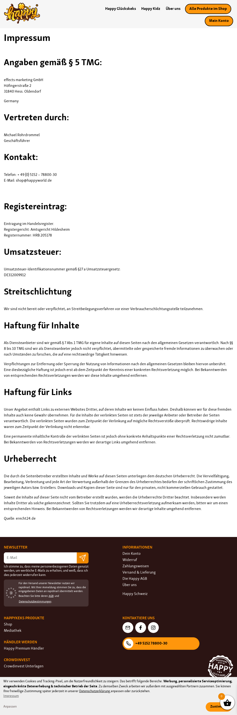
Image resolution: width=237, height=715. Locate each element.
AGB (51, 596)
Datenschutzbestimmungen (35, 601)
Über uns (173, 9)
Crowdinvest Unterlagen (24, 666)
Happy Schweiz (134, 594)
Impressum (11, 696)
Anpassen (10, 707)
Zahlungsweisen (135, 566)
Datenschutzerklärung (95, 691)
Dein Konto (131, 554)
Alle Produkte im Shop (208, 9)
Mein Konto (219, 21)
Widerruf (129, 560)
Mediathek (12, 631)
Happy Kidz (150, 9)
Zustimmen (218, 707)
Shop (8, 624)
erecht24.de (26, 519)
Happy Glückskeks (120, 9)
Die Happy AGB (134, 579)
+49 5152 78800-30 (145, 643)
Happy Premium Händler (24, 649)
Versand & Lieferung (139, 573)
